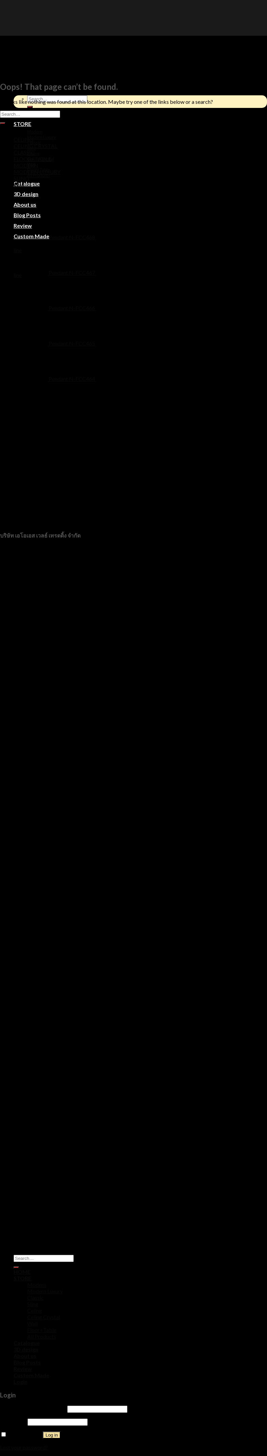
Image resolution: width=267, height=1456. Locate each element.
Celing (34, 1310)
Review (23, 1368)
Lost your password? (24, 1447)
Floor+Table (41, 1330)
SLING (21, 178)
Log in (52, 1435)
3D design (26, 194)
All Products (38, 175)
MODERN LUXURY (37, 172)
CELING (23, 139)
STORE (22, 124)
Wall (19, 184)
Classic (35, 1297)
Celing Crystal (43, 1317)
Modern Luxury (41, 137)
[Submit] (2, 123)
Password (13, 1421)
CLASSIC (24, 152)
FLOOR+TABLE (32, 159)
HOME (22, 1271)
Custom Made (31, 1375)
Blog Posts (27, 1362)
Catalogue (27, 183)
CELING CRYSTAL (35, 146)
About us (25, 204)
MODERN (26, 165)
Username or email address (33, 1408)
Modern (34, 131)
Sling (32, 1304)
